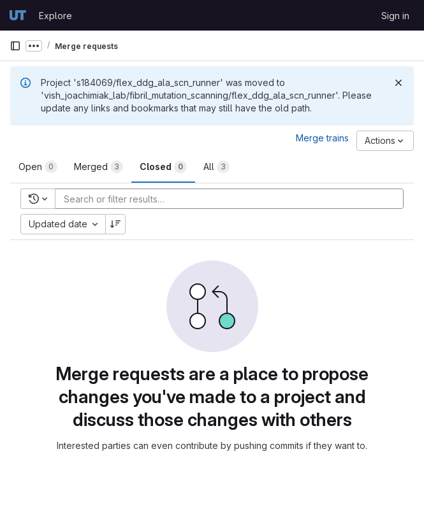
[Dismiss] (398, 82)
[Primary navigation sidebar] (15, 46)
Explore (55, 15)
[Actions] (385, 141)
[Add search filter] (233, 198)
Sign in (395, 15)
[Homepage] (18, 15)
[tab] (38, 167)
